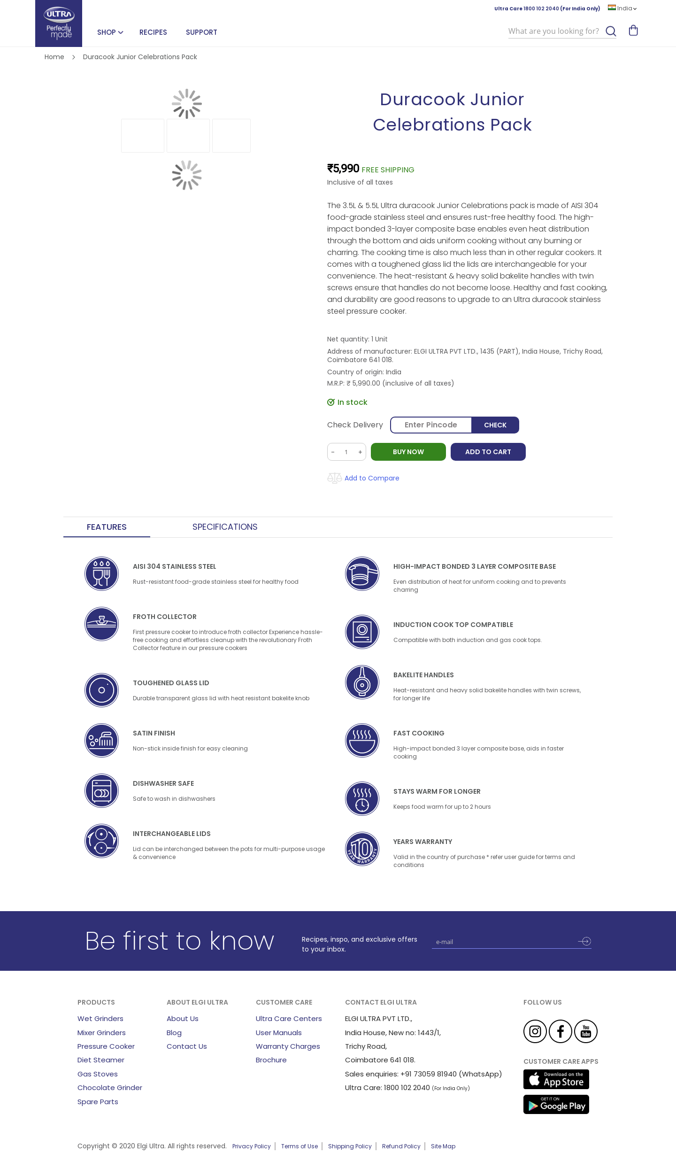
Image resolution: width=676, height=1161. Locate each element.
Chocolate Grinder (109, 1087)
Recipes (153, 32)
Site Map (443, 1146)
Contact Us (187, 1046)
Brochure (271, 1060)
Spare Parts (97, 1102)
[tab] (106, 527)
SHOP (106, 32)
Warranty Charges (288, 1046)
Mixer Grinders (101, 1032)
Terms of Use (299, 1146)
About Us (183, 1018)
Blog (174, 1032)
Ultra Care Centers (289, 1018)
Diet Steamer (100, 1060)
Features (107, 527)
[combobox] (562, 31)
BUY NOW (408, 452)
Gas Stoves (97, 1074)
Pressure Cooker (106, 1046)
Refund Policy (401, 1146)
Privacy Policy (251, 1146)
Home (54, 57)
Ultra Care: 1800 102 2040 (387, 1087)
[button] (142, 136)
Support (201, 32)
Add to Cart (488, 452)
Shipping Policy (350, 1146)
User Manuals (279, 1032)
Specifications (225, 527)
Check (495, 425)
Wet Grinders (100, 1018)
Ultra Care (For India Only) (547, 8)
